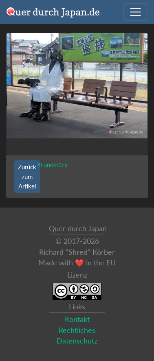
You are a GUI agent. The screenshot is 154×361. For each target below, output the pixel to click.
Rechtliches (77, 330)
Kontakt (77, 319)
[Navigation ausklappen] (135, 12)
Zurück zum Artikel (27, 176)
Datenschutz (77, 341)
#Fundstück (52, 164)
